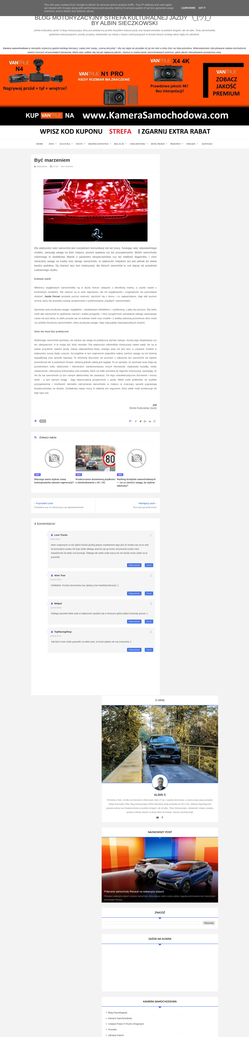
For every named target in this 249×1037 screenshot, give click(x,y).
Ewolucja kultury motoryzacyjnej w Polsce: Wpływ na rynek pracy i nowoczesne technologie (191, 722)
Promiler (174, 433)
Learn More (188, 8)
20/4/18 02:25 (55, 639)
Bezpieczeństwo (98, 147)
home (39, 147)
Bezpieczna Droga (179, 484)
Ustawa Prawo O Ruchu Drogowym (188, 427)
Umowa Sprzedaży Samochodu (186, 556)
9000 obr (175, 467)
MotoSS (174, 501)
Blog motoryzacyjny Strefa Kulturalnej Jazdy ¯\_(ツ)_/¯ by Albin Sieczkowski (124, 22)
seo (43, 424)
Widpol (58, 606)
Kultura (65, 147)
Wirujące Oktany (178, 518)
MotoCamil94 (177, 444)
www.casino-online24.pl (154, 1030)
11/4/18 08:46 (55, 611)
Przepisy (175, 147)
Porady (190, 147)
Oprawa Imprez (178, 438)
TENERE (175, 512)
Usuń (149, 568)
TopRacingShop (63, 635)
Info (51, 147)
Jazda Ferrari (52, 299)
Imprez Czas (176, 461)
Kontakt (207, 147)
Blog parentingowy (179, 416)
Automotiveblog (178, 478)
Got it (202, 8)
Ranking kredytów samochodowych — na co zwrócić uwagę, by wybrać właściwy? (136, 485)
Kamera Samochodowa (182, 421)
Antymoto (175, 472)
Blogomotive (176, 489)
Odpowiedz (134, 568)
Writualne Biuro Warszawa (183, 529)
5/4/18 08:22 (55, 542)
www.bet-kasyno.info (217, 1030)
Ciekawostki (137, 147)
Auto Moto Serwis (179, 455)
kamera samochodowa (60, 930)
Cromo (173, 495)
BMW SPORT (177, 450)
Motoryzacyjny (185, 1020)
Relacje (119, 147)
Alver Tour (60, 578)
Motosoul (175, 506)
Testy (79, 147)
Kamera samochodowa (182, 523)
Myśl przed (158, 147)
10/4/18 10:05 (55, 583)
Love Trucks (61, 538)
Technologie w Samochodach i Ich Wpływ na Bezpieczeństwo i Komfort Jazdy (191, 652)
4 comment (67, 169)
